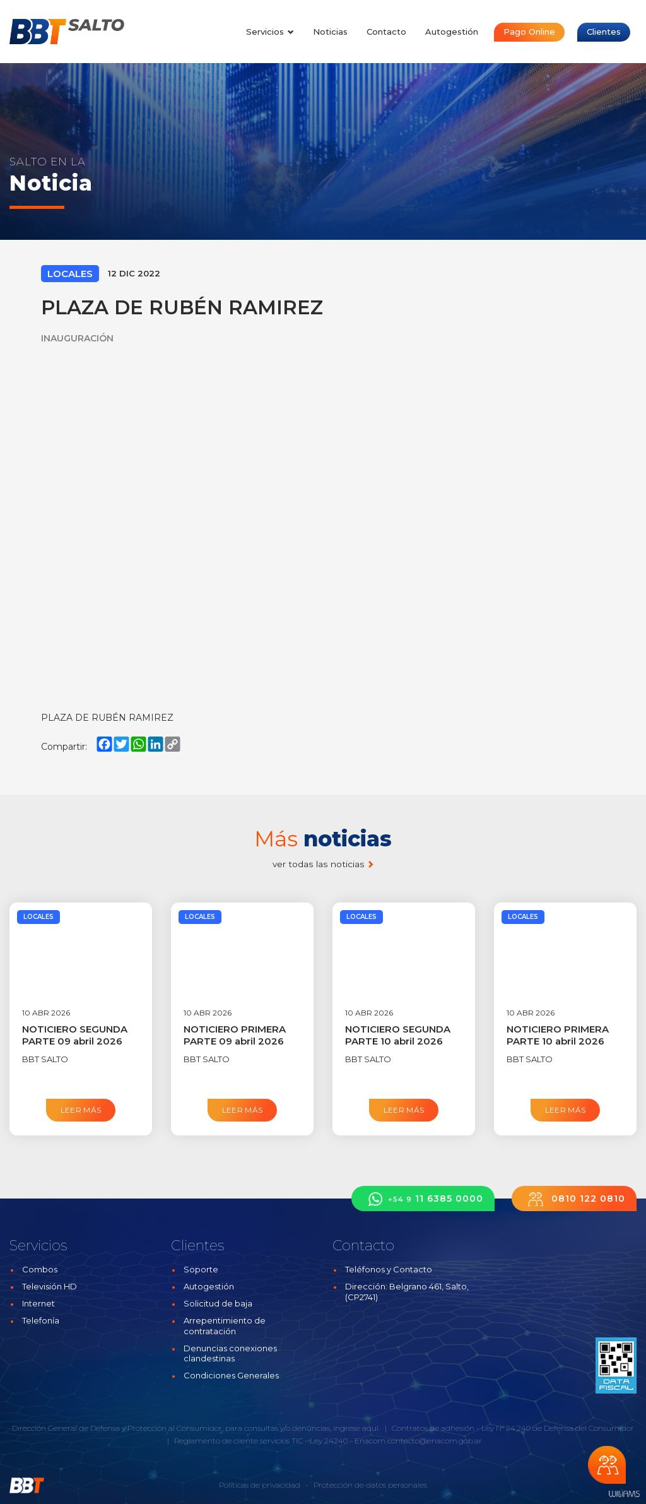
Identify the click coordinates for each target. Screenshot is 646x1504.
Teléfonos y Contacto (388, 1269)
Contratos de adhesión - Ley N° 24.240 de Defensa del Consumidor (513, 1428)
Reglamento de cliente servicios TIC (238, 1440)
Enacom (370, 1440)
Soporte (201, 1269)
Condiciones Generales (231, 1375)
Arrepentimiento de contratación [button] (225, 1325)
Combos (39, 1269)
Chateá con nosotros (607, 1465)
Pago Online (529, 32)
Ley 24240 (329, 1440)
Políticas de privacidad (259, 1484)
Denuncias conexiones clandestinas (230, 1353)
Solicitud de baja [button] (218, 1303)
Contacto (386, 32)
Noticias (330, 32)
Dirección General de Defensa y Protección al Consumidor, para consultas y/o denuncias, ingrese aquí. (196, 1428)
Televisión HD (49, 1286)
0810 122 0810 (574, 1199)
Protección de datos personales (370, 1484)
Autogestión (451, 32)
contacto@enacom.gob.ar (434, 1440)
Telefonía (40, 1320)
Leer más (81, 1110)
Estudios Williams (624, 1494)
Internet (38, 1303)
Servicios (270, 32)
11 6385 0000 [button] (423, 1199)
